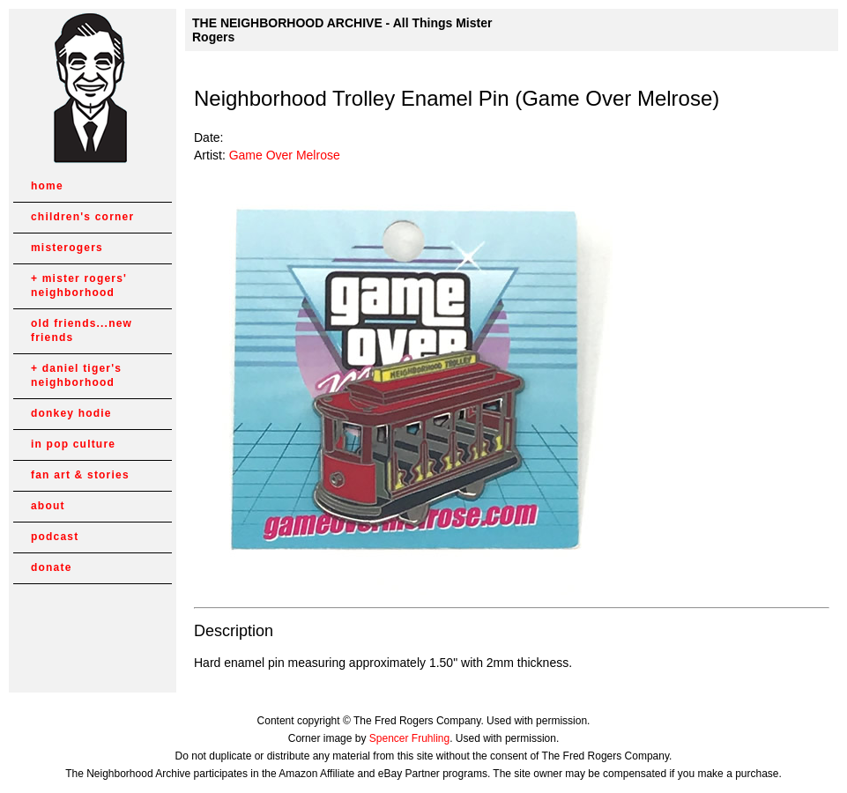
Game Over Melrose (284, 155)
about (48, 506)
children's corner (82, 217)
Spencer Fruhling (409, 738)
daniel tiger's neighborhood (76, 375)
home (47, 186)
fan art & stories (80, 475)
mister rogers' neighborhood (79, 285)
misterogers (67, 247)
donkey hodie (71, 413)
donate (51, 567)
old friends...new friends (81, 330)
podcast (54, 536)
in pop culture (73, 444)
